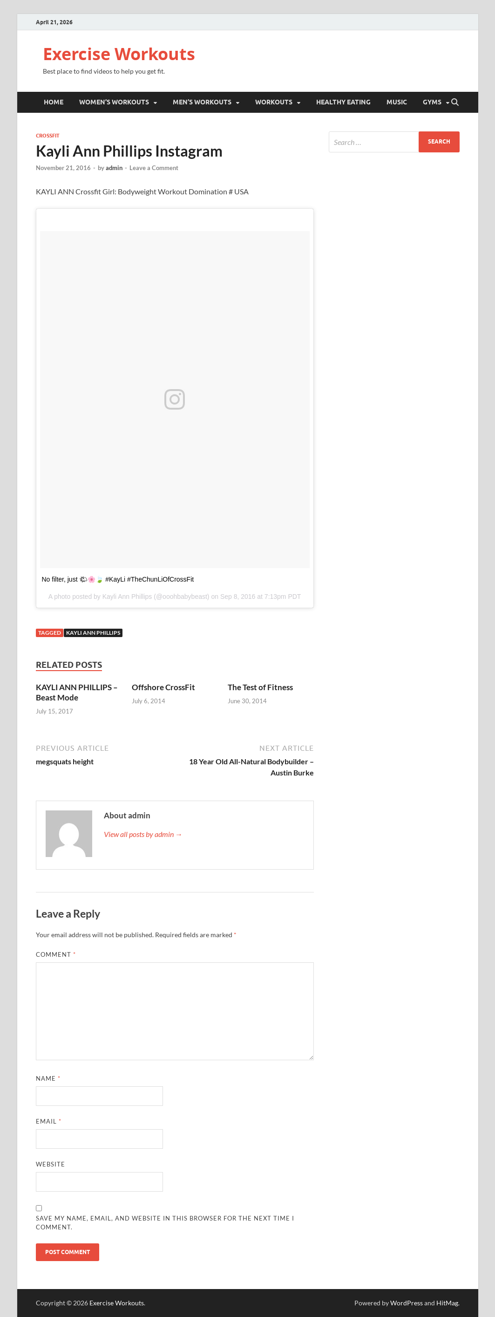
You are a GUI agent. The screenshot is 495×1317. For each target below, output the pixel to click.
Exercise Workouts (119, 53)
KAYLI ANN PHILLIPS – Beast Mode (77, 692)
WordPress (406, 1303)
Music (397, 102)
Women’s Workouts (114, 102)
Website (50, 1164)
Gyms (432, 102)
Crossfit (48, 135)
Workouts (273, 102)
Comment (56, 954)
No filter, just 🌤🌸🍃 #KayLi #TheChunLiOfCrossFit (118, 579)
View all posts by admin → (143, 834)
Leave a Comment (153, 167)
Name (48, 1078)
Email (48, 1121)
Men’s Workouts (202, 102)
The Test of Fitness (260, 687)
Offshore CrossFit (163, 687)
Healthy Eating (343, 102)
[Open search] (455, 102)
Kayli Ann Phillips (93, 632)
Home (53, 102)
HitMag (447, 1303)
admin (114, 167)
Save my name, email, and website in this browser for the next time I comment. (165, 1222)
